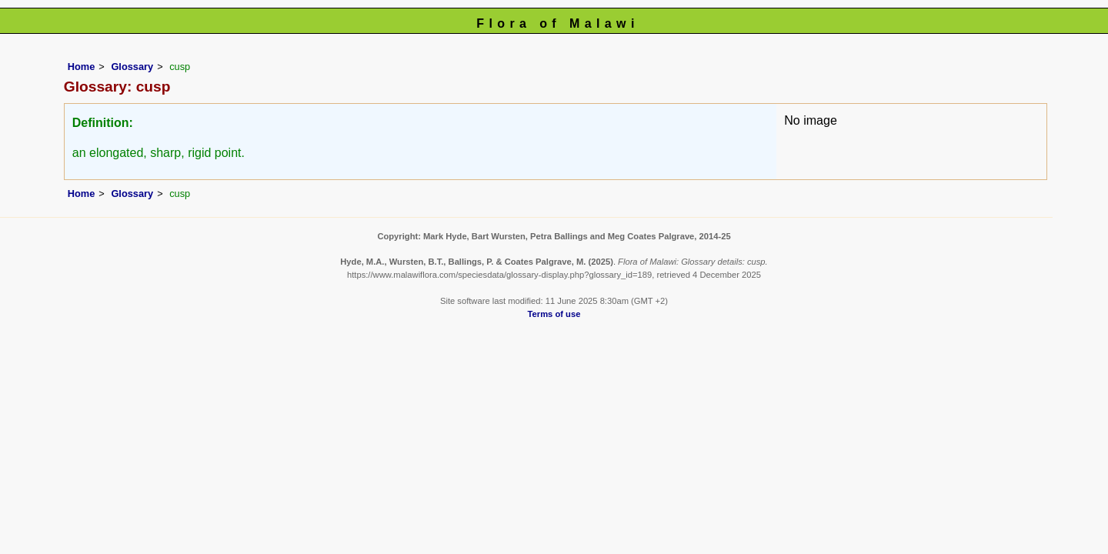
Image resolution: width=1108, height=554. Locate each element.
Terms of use (554, 314)
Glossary (132, 66)
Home (81, 66)
